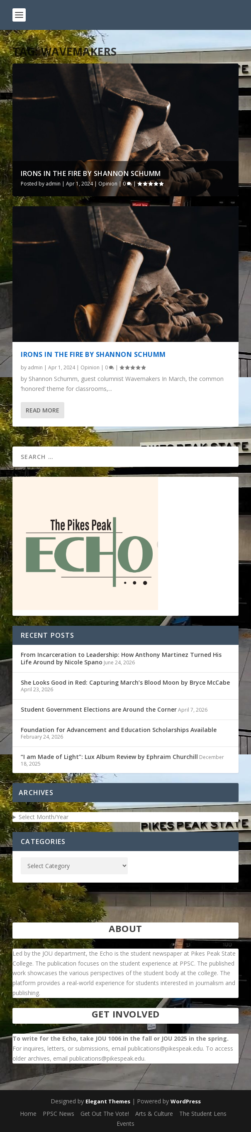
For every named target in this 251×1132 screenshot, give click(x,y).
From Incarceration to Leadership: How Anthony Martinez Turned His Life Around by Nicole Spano (121, 658)
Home (28, 1113)
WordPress (186, 1101)
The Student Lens (203, 1113)
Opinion (107, 183)
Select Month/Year (43, 817)
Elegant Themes (107, 1101)
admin (53, 183)
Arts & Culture (154, 1113)
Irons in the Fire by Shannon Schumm (91, 173)
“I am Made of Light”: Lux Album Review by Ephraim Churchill (109, 757)
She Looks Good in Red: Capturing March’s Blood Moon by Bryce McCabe (125, 682)
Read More (42, 410)
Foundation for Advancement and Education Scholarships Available (119, 730)
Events (125, 1123)
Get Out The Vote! (104, 1113)
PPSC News (58, 1113)
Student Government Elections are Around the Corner (99, 709)
